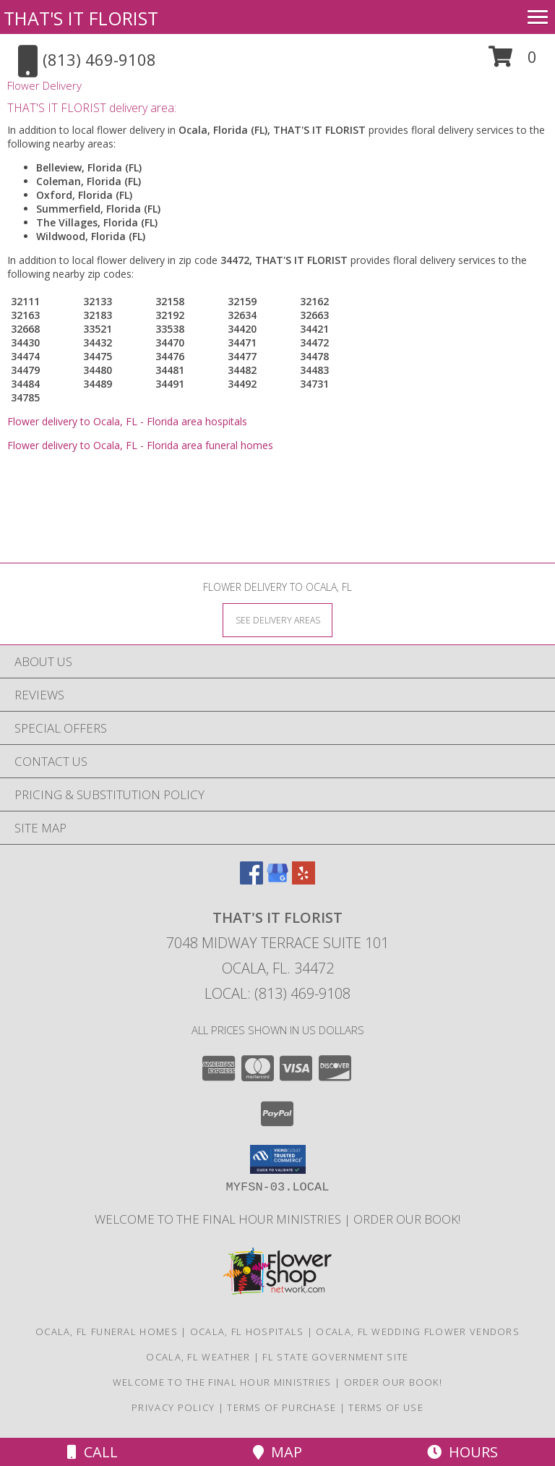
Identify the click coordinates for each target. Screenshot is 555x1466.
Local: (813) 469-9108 (277, 993)
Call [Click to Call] (92, 1452)
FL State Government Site (335, 1356)
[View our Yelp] (303, 879)
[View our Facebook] (251, 879)
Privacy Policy (173, 1407)
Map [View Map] (277, 1452)
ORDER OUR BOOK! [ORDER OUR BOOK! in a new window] (406, 1219)
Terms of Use (385, 1407)
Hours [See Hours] (462, 1452)
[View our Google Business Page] (277, 879)
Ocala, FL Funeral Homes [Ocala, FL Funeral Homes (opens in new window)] (106, 1331)
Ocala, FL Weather (198, 1356)
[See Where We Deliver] (277, 619)
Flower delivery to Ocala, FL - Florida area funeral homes (140, 445)
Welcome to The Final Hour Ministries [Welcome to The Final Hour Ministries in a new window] (219, 1219)
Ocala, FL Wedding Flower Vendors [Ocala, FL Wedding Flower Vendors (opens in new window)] (418, 1331)
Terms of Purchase (281, 1407)
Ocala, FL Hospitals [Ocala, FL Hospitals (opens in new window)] (247, 1331)
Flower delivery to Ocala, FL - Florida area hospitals (127, 421)
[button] (513, 62)
